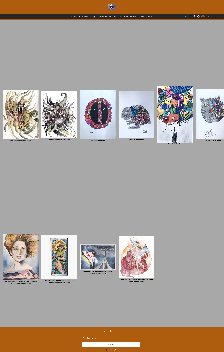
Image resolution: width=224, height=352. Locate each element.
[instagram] (115, 349)
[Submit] (111, 344)
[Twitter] (185, 16)
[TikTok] (189, 16)
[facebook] (194, 16)
